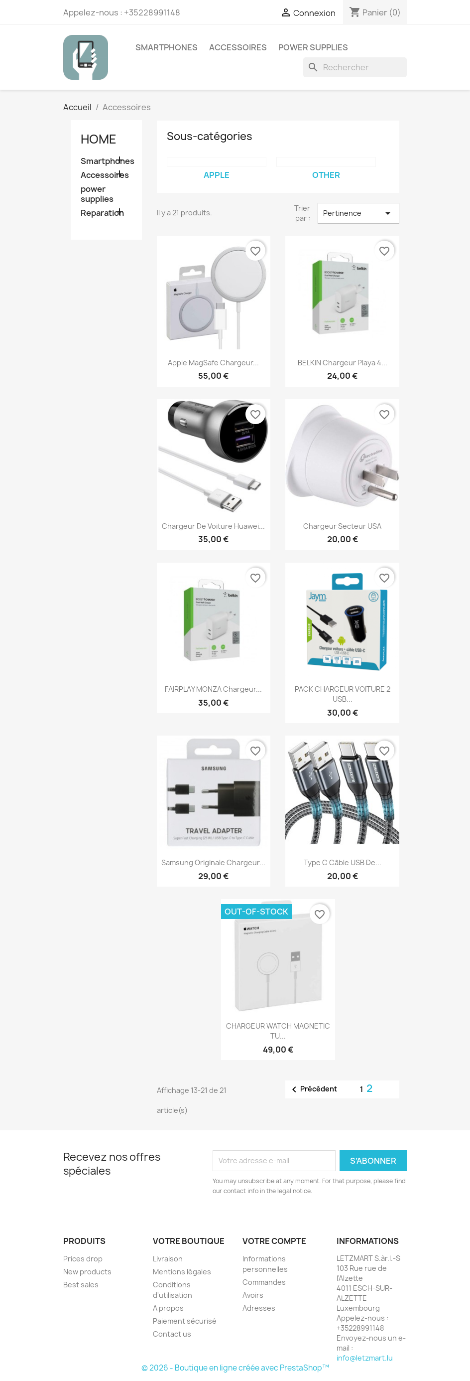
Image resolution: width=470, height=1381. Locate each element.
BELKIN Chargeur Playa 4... (342, 362)
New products (87, 1271)
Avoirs (252, 1295)
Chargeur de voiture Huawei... (213, 526)
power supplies (313, 47)
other (326, 174)
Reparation (102, 213)
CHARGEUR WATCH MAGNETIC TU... (278, 1031)
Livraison (168, 1258)
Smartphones (166, 47)
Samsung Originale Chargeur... (213, 862)
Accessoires (238, 47)
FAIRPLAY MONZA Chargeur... (213, 689)
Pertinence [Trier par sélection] (358, 213)
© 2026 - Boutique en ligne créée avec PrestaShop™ (235, 1368)
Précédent (312, 1089)
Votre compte (274, 1240)
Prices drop (83, 1258)
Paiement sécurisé (185, 1321)
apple (217, 174)
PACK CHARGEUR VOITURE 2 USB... (342, 694)
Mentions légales (182, 1271)
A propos (168, 1308)
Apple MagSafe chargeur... (213, 362)
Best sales (81, 1284)
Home (99, 139)
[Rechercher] (355, 67)
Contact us (172, 1334)
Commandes (264, 1282)
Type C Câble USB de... (342, 862)
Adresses (258, 1308)
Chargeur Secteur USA (342, 526)
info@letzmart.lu (365, 1358)
